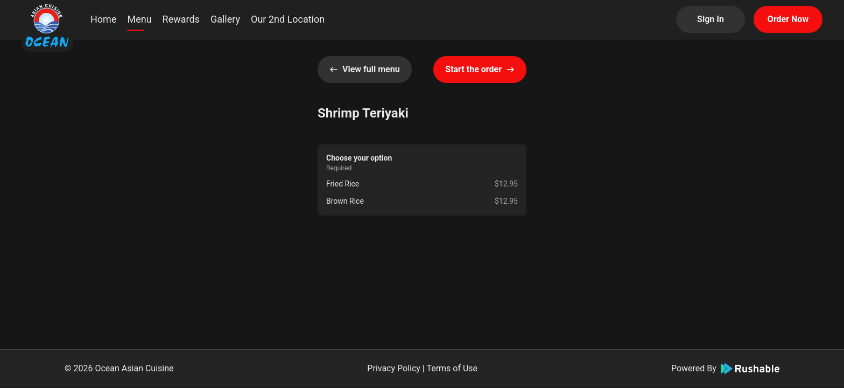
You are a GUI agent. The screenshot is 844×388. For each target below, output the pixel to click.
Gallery (225, 19)
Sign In (710, 19)
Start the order (480, 69)
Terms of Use (451, 368)
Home (103, 19)
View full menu (364, 69)
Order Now (788, 19)
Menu (139, 19)
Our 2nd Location (288, 19)
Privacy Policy (393, 368)
